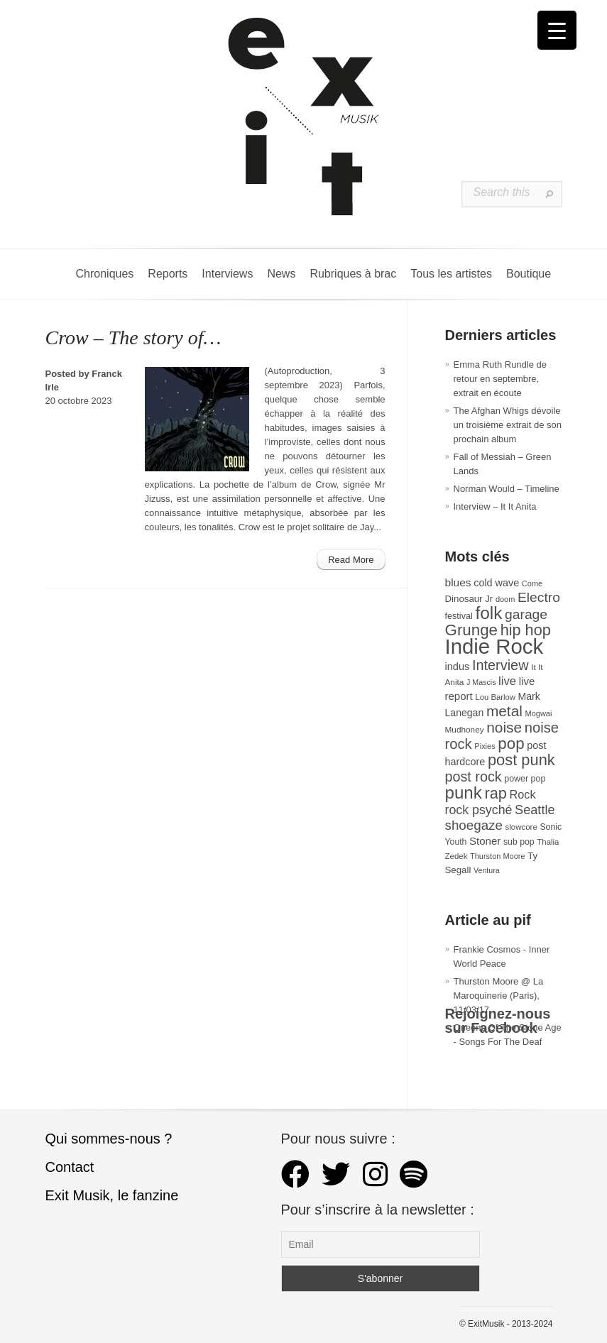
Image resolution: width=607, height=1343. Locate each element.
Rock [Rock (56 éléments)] (522, 794)
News (281, 274)
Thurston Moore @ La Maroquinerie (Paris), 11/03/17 (499, 995)
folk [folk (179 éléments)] (488, 613)
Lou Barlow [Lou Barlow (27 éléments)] (495, 697)
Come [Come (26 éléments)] (532, 583)
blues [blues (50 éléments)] (458, 582)
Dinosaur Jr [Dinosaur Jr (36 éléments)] (469, 598)
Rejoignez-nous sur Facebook (498, 1021)
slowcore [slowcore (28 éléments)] (521, 827)
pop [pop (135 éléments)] (511, 743)
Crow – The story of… (133, 338)
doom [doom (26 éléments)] (505, 599)
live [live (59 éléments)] (507, 681)
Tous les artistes (451, 274)
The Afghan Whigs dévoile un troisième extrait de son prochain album (508, 424)
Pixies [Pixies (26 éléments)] (484, 746)
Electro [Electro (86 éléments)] (539, 597)
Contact (69, 1167)
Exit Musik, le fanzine (112, 1195)
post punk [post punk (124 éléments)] (521, 760)
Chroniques (105, 274)
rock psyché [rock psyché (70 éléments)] (479, 810)
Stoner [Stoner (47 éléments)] (485, 841)
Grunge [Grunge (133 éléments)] (471, 630)
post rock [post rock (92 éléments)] (473, 776)
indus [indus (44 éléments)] (457, 666)
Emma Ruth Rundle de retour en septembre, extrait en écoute (500, 378)
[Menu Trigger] (556, 30)
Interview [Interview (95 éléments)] (500, 665)
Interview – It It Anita (495, 506)
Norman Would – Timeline (506, 488)
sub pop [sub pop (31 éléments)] (519, 842)
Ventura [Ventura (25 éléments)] (487, 870)
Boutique (528, 274)
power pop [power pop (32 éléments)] (524, 779)
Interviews (227, 274)
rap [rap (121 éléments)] (495, 793)
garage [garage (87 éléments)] (526, 614)
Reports (167, 274)
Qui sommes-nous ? (109, 1138)
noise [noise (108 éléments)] (504, 727)
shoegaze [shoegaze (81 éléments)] (474, 825)
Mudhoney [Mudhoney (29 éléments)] (464, 730)
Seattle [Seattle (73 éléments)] (534, 810)
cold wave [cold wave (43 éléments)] (496, 582)
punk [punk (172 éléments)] (463, 792)
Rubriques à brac (353, 274)
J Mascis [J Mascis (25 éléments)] (481, 682)
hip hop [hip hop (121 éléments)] (526, 630)
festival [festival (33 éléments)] (459, 616)
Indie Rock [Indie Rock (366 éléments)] (494, 646)
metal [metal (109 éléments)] (504, 711)
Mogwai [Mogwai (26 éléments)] (538, 713)
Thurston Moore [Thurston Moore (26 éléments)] (497, 856)
